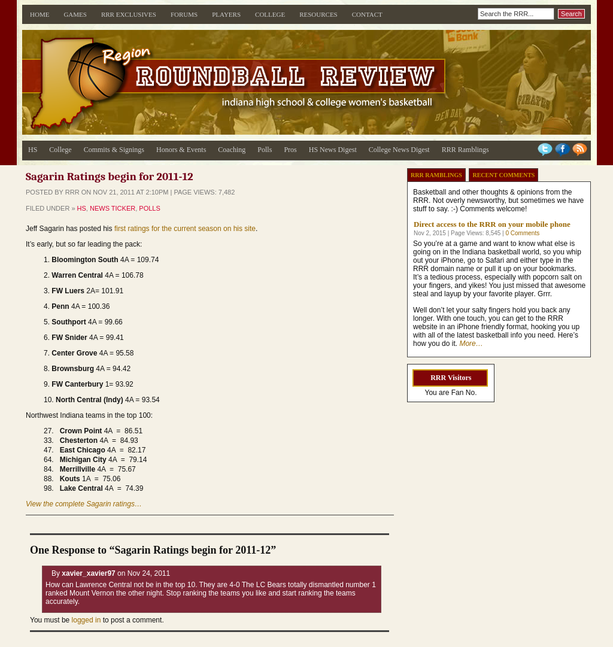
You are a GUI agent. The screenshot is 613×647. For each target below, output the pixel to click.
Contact (367, 14)
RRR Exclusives (128, 14)
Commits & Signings (114, 149)
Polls (264, 149)
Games (75, 14)
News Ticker (112, 208)
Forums (184, 14)
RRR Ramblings (465, 149)
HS (32, 149)
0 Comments (522, 233)
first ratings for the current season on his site (185, 228)
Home (39, 14)
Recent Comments (503, 175)
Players (226, 14)
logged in (86, 620)
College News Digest (399, 149)
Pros (290, 149)
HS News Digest (333, 149)
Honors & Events (181, 149)
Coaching (231, 149)
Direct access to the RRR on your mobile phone (492, 224)
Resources (318, 14)
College (270, 14)
